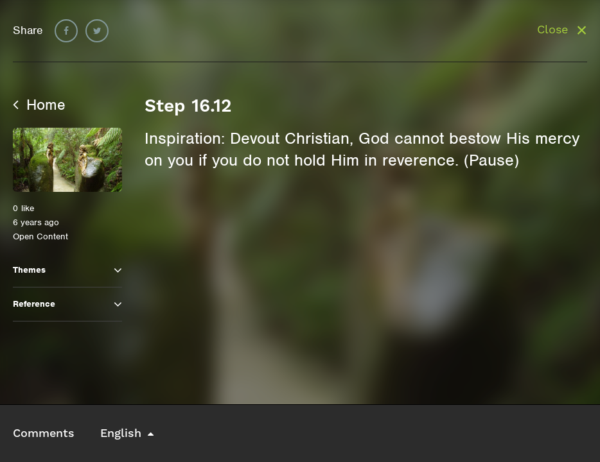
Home (39, 104)
